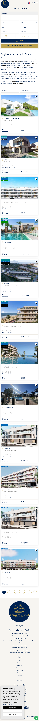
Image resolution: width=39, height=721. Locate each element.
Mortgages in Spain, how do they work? (19, 635)
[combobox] (20, 18)
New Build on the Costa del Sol (20, 645)
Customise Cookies (12, 711)
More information (7, 704)
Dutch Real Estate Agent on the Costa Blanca (19, 652)
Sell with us (19, 665)
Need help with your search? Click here (19, 46)
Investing (20, 675)
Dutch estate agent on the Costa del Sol (19, 650)
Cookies (27, 716)
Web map (33, 716)
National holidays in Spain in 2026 (19, 633)
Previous (2, 105)
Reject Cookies (12, 714)
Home (19, 660)
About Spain (19, 672)
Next (36, 105)
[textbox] (20, 18)
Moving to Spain (19, 670)
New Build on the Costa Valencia (19, 647)
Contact (19, 677)
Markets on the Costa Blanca (19, 638)
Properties (19, 662)
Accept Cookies (12, 707)
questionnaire (12, 81)
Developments (19, 667)
